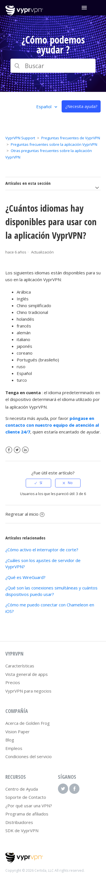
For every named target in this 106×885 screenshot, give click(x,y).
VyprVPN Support (20, 137)
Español (44, 106)
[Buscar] (53, 66)
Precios (12, 682)
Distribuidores (19, 822)
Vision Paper (17, 731)
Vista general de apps (26, 674)
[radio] (38, 483)
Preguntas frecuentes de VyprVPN (70, 137)
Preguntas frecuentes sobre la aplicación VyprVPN (54, 144)
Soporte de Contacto (25, 797)
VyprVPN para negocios (28, 691)
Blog (9, 740)
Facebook (8, 450)
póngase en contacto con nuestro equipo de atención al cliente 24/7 (52, 425)
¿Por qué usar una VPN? (28, 805)
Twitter (17, 450)
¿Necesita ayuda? (81, 106)
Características (19, 666)
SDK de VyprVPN (21, 830)
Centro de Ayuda (21, 789)
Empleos (13, 748)
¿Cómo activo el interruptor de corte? (41, 549)
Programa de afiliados (26, 814)
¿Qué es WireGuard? (25, 577)
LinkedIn (25, 450)
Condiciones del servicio (28, 756)
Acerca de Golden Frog (27, 723)
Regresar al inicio (24, 514)
